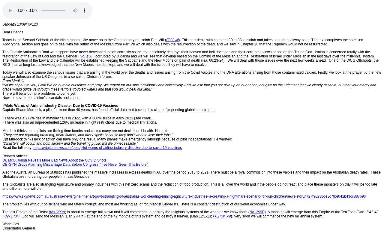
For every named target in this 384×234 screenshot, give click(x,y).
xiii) (17, 216)
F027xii (219, 216)
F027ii (7, 216)
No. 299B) (258, 212)
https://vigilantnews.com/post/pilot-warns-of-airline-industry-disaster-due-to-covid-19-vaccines (107, 148)
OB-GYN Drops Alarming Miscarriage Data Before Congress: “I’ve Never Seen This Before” (75, 164)
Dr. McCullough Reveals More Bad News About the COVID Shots (54, 160)
